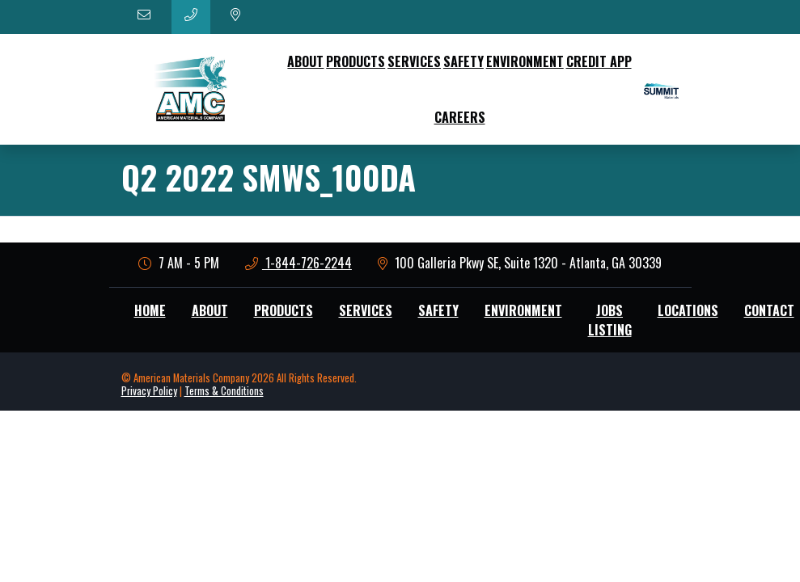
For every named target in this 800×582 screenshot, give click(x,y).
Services (414, 61)
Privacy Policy (149, 391)
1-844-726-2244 (298, 262)
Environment (525, 61)
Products (355, 61)
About (305, 61)
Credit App (599, 61)
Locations (688, 310)
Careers (459, 117)
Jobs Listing (610, 320)
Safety (463, 61)
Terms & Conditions (224, 391)
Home (150, 310)
